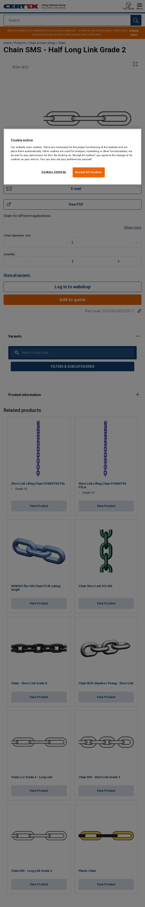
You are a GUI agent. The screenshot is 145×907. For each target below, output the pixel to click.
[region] (72, 157)
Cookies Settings (53, 172)
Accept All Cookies (88, 172)
